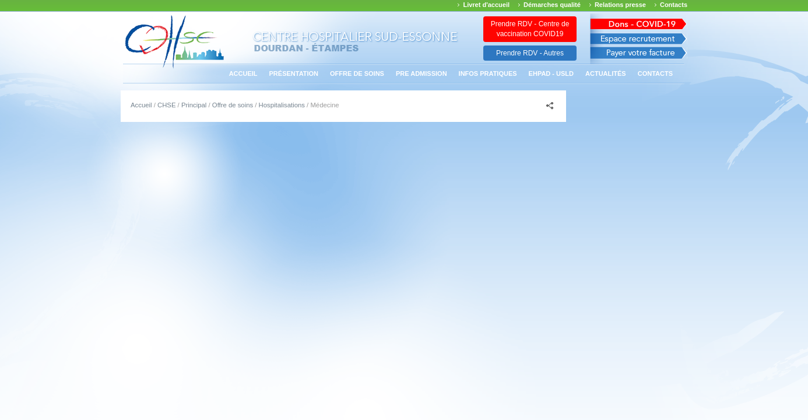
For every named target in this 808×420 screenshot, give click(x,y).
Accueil (243, 73)
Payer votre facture (638, 55)
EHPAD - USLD (551, 73)
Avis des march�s (638, 21)
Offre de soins (357, 73)
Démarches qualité (552, 4)
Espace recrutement (638, 38)
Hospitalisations (282, 105)
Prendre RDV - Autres (530, 53)
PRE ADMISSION (421, 73)
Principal (193, 105)
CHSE (166, 105)
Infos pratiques (488, 73)
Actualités (605, 73)
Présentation (294, 73)
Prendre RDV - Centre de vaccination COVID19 (530, 29)
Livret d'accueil (486, 4)
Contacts (673, 4)
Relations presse (620, 4)
